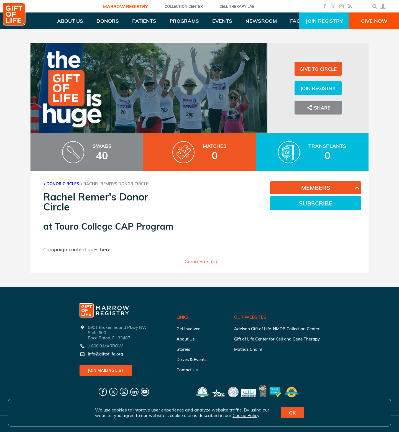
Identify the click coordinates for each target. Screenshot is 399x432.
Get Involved (189, 328)
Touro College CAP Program (114, 226)
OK (292, 413)
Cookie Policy (245, 415)
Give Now (374, 21)
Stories (183, 349)
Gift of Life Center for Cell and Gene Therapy (277, 339)
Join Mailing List (106, 370)
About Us (186, 339)
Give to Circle (318, 69)
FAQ (295, 21)
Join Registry (324, 21)
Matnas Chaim (248, 349)
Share (318, 107)
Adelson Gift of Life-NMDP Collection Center (276, 328)
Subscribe (315, 203)
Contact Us (187, 369)
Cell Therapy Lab (237, 6)
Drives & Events (191, 359)
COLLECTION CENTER (184, 6)
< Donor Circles (61, 183)
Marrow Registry (125, 6)
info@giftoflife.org (105, 354)
